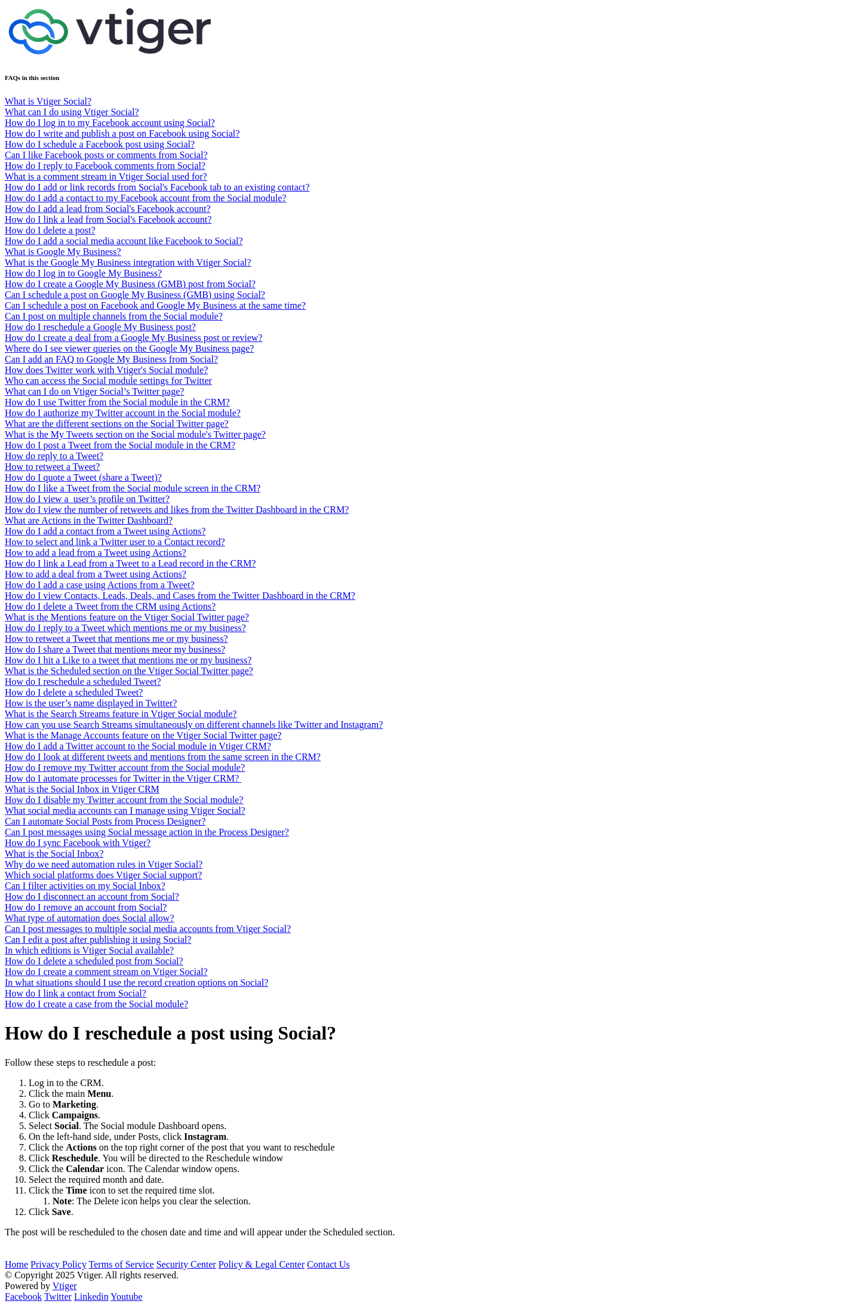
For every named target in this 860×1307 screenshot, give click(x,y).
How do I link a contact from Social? (75, 993)
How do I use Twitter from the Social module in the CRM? (117, 402)
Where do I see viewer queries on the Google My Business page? (129, 348)
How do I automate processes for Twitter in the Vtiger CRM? (123, 778)
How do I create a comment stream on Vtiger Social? (106, 972)
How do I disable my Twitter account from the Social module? (124, 800)
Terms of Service (121, 1264)
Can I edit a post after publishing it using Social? (98, 939)
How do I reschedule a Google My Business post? (100, 327)
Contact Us (328, 1264)
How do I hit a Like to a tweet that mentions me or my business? (128, 660)
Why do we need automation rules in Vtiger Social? (103, 864)
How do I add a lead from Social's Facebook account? (108, 209)
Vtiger (65, 1286)
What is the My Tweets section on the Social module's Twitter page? (135, 434)
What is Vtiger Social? (48, 101)
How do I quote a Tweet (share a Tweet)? (83, 477)
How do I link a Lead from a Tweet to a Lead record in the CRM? (130, 563)
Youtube (126, 1296)
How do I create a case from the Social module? (96, 1004)
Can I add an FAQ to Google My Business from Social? (111, 359)
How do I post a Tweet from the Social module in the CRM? (120, 445)
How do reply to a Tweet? (54, 456)
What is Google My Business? (63, 252)
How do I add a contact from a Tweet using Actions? (105, 531)
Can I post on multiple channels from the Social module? (114, 316)
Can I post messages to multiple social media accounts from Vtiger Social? (148, 929)
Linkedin (91, 1296)
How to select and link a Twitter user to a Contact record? (115, 542)
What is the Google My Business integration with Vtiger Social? (128, 262)
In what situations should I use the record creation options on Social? (136, 982)
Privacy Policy (58, 1264)
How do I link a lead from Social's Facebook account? (108, 219)
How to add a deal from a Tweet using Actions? (95, 574)
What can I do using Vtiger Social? (72, 112)
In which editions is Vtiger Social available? (89, 950)
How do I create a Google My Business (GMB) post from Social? (130, 284)
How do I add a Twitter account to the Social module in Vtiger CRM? (138, 746)
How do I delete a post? (50, 230)
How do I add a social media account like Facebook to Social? (124, 241)
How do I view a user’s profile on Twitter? (87, 499)
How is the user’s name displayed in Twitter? (91, 703)
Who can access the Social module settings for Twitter (108, 381)
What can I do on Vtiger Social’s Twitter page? (94, 391)
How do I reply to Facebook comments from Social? (105, 166)
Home (16, 1264)
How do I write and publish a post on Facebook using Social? (122, 133)
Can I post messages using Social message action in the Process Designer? (147, 832)
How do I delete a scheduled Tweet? (74, 692)
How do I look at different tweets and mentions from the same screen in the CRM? (163, 757)
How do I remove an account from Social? (86, 907)
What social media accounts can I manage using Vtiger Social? (125, 810)
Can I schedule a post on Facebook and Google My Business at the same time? (155, 305)
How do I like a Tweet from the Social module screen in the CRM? (132, 488)
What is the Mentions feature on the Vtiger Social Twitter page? (127, 617)
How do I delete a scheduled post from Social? (94, 961)
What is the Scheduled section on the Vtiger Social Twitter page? (129, 671)
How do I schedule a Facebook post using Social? (100, 144)
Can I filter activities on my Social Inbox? (85, 886)
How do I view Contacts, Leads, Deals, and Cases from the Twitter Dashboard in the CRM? (180, 596)
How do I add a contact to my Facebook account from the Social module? (145, 198)
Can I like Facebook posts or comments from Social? (106, 155)
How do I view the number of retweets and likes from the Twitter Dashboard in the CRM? (177, 510)
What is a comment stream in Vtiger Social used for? (106, 176)
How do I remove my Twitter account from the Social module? (125, 767)
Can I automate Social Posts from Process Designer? (105, 821)
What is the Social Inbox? (54, 853)
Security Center (186, 1264)
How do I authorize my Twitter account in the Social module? (123, 413)
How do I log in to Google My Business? (83, 273)
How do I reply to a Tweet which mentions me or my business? (125, 628)
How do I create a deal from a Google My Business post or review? (133, 338)
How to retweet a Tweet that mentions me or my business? (116, 638)
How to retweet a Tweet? (52, 467)
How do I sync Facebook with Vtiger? (77, 843)
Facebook (23, 1296)
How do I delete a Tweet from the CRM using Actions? (110, 606)
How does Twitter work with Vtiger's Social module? (106, 370)
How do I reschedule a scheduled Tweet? (83, 681)
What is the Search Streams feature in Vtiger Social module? (120, 714)
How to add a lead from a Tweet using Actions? (95, 553)
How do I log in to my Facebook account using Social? (110, 123)
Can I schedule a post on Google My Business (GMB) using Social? (135, 295)
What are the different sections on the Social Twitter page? (117, 424)
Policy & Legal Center (262, 1264)
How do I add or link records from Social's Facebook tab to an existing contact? (157, 187)
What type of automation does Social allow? (89, 918)
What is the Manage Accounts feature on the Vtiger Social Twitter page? (143, 735)
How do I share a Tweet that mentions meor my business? (115, 649)
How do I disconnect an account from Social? (92, 896)
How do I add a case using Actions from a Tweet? (100, 585)
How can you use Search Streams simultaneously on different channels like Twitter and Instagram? (194, 724)
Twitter (58, 1296)
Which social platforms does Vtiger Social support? (103, 875)
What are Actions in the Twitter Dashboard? (89, 520)
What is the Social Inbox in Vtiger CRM (82, 789)
